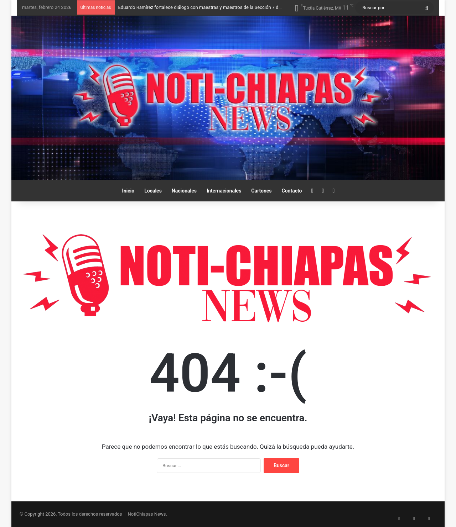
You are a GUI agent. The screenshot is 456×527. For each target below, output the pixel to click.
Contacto (292, 191)
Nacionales (184, 191)
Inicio (128, 191)
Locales (153, 191)
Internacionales (224, 191)
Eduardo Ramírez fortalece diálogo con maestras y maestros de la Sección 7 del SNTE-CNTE (213, 7)
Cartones (261, 191)
